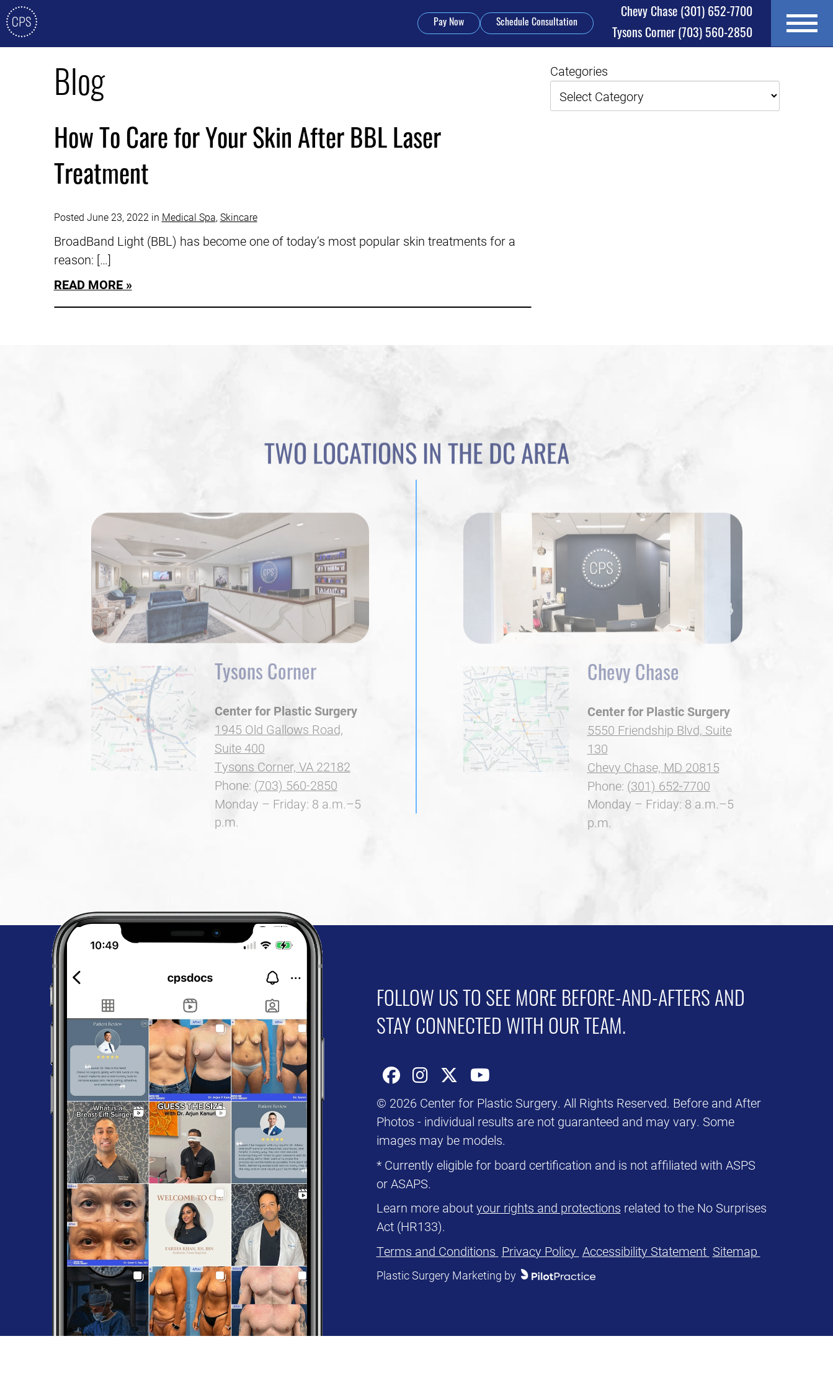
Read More (88, 284)
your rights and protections (548, 1207)
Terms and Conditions (437, 1251)
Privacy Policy (540, 1251)
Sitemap (736, 1251)
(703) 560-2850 (682, 34)
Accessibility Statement (646, 1251)
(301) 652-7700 (686, 13)
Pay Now (449, 23)
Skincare (238, 216)
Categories (579, 71)
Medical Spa (189, 216)
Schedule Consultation (536, 23)
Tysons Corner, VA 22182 (282, 786)
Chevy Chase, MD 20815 (653, 787)
